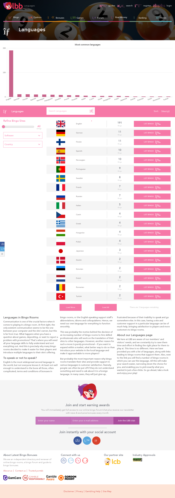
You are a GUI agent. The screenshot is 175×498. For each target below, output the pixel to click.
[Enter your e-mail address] (91, 420)
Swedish (79, 178)
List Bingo (152, 124)
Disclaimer (69, 491)
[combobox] (22, 135)
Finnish (79, 142)
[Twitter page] (71, 460)
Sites (165, 111)
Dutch (78, 278)
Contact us (20, 471)
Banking (140, 17)
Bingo (16, 17)
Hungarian (80, 233)
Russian (79, 196)
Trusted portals (36, 471)
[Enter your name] (53, 420)
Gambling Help (92, 491)
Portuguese (80, 169)
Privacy (79, 491)
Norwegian (80, 160)
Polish (78, 242)
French (78, 187)
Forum (98, 17)
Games (77, 17)
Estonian (79, 269)
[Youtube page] (85, 460)
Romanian (80, 287)
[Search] (91, 111)
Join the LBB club (126, 420)
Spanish (79, 151)
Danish (79, 260)
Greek (78, 223)
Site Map (107, 491)
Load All (105, 307)
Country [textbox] (9, 144)
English (79, 124)
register (143, 5)
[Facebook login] (77, 440)
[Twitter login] (87, 440)
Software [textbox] (9, 135)
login (162, 5)
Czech (78, 214)
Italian (78, 205)
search (124, 5)
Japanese (80, 251)
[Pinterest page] (78, 460)
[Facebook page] (63, 460)
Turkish (79, 296)
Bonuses (56, 17)
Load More (70, 307)
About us (7, 471)
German (79, 133)
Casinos (37, 17)
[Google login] (96, 440)
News (161, 17)
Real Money (121, 17)
